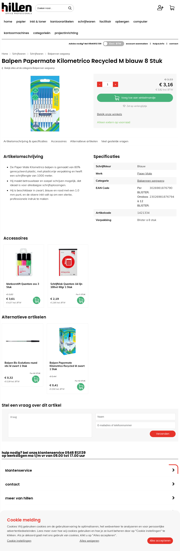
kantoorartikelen (62, 22)
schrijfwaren (86, 22)
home (8, 22)
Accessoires (59, 141)
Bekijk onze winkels (109, 114)
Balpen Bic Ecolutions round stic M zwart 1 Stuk (21, 364)
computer (140, 22)
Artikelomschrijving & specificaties (25, 141)
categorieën (41, 33)
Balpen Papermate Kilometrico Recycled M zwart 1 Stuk (67, 366)
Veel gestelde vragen (114, 141)
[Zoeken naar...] (69, 8)
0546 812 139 (94, 43)
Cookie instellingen (19, 540)
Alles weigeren (89, 540)
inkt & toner (38, 22)
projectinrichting (66, 33)
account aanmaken (137, 43)
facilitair (105, 22)
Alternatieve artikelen (84, 141)
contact (173, 43)
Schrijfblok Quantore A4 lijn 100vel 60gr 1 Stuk (66, 285)
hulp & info (158, 43)
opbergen (122, 22)
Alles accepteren (159, 540)
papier (21, 22)
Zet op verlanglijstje (135, 106)
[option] (45, 104)
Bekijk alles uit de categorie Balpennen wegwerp (28, 68)
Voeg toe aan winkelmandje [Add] (135, 98)
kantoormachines (16, 33)
